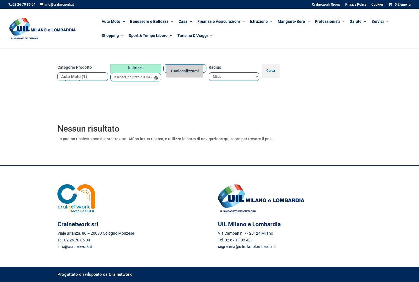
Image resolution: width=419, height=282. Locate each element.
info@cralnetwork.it (74, 246)
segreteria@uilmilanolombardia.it (247, 246)
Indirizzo (136, 67)
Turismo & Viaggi (192, 36)
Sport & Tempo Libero (148, 36)
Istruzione (259, 22)
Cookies (377, 4)
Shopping (110, 36)
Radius (215, 67)
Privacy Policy (355, 4)
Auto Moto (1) (81, 76)
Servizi (377, 22)
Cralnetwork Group (326, 4)
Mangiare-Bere (291, 22)
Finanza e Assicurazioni (218, 22)
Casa (183, 22)
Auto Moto (111, 22)
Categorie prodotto (74, 67)
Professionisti (327, 22)
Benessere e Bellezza (149, 22)
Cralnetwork (120, 274)
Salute (356, 22)
